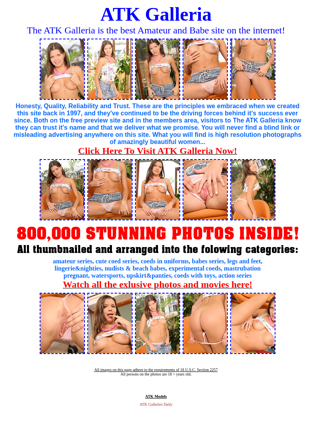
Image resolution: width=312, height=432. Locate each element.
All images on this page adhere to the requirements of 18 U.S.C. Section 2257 (156, 370)
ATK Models (156, 396)
